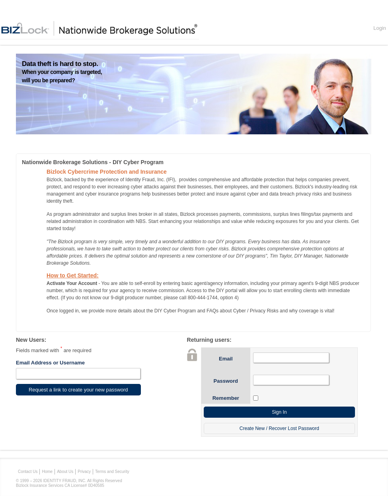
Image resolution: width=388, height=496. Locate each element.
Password (226, 381)
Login (379, 28)
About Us (65, 471)
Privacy (84, 471)
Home (47, 471)
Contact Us (27, 471)
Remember (226, 398)
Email (226, 359)
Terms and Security (112, 471)
